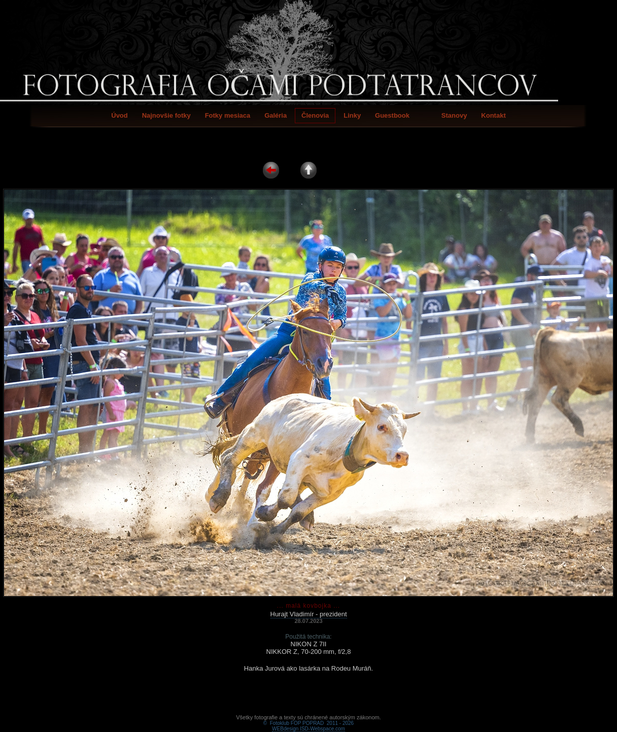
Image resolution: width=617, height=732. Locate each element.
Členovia (315, 115)
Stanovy (454, 115)
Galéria (275, 115)
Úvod (119, 115)
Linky (352, 115)
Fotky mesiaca (228, 115)
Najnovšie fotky (166, 115)
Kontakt (493, 115)
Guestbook (392, 115)
